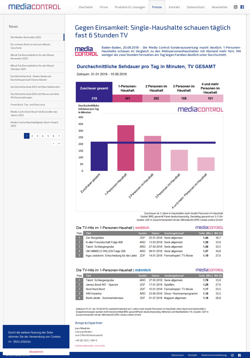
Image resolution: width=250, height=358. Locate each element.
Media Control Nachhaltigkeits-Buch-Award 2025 (34, 124)
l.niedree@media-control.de (90, 345)
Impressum (178, 354)
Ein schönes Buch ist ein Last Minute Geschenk (30, 46)
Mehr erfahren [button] (22, 341)
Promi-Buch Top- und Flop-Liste (28, 104)
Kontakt (174, 7)
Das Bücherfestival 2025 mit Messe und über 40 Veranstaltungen (35, 95)
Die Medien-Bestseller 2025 (26, 37)
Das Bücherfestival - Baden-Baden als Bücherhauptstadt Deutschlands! (31, 78)
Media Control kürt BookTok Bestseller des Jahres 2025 (34, 113)
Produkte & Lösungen (130, 7)
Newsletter (220, 7)
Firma (104, 7)
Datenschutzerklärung (214, 354)
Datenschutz (196, 7)
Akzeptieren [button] (36, 351)
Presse (157, 7)
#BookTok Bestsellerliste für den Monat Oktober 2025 (32, 67)
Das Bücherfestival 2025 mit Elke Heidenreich (35, 86)
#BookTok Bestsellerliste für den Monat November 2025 (32, 56)
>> (59, 143)
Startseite (86, 7)
